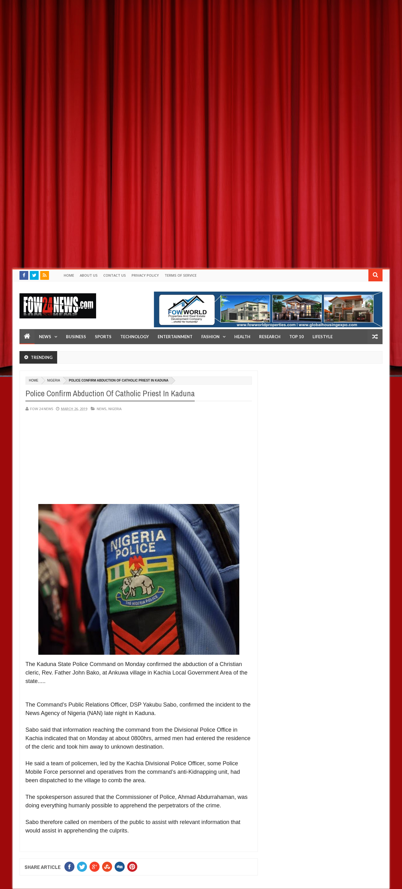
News (45, 336)
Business (76, 336)
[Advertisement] (188, 44)
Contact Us (114, 275)
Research (269, 336)
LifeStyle (322, 336)
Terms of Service (181, 275)
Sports (103, 336)
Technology (134, 336)
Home (69, 275)
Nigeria (53, 380)
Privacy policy (145, 275)
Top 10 (296, 336)
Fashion (210, 336)
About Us (89, 275)
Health (242, 336)
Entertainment (175, 336)
